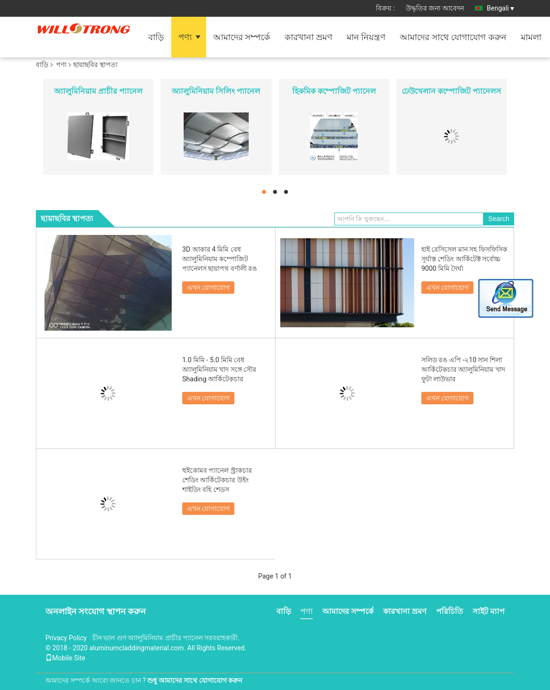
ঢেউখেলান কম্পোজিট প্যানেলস (451, 91)
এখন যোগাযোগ (208, 287)
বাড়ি (156, 37)
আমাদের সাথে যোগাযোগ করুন (453, 37)
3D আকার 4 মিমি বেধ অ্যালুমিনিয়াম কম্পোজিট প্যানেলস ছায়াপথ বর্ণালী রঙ (219, 258)
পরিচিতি (449, 611)
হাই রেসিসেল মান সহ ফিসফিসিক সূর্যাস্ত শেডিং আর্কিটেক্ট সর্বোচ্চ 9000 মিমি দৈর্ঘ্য (464, 258)
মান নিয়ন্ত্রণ (366, 37)
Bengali (500, 8)
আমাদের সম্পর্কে (241, 37)
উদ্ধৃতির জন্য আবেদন (435, 8)
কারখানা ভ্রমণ (308, 37)
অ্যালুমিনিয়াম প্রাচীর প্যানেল (98, 91)
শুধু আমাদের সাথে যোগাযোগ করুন (194, 680)
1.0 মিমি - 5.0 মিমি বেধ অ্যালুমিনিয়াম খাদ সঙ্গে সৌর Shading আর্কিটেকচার (219, 369)
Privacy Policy (66, 638)
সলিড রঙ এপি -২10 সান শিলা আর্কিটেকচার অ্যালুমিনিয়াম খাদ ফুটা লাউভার (463, 369)
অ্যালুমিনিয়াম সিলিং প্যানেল (216, 91)
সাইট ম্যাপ (489, 611)
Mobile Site (65, 658)
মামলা (531, 37)
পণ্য (185, 37)
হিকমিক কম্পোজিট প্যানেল (334, 91)
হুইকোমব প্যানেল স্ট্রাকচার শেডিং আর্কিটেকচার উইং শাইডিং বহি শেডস (217, 480)
